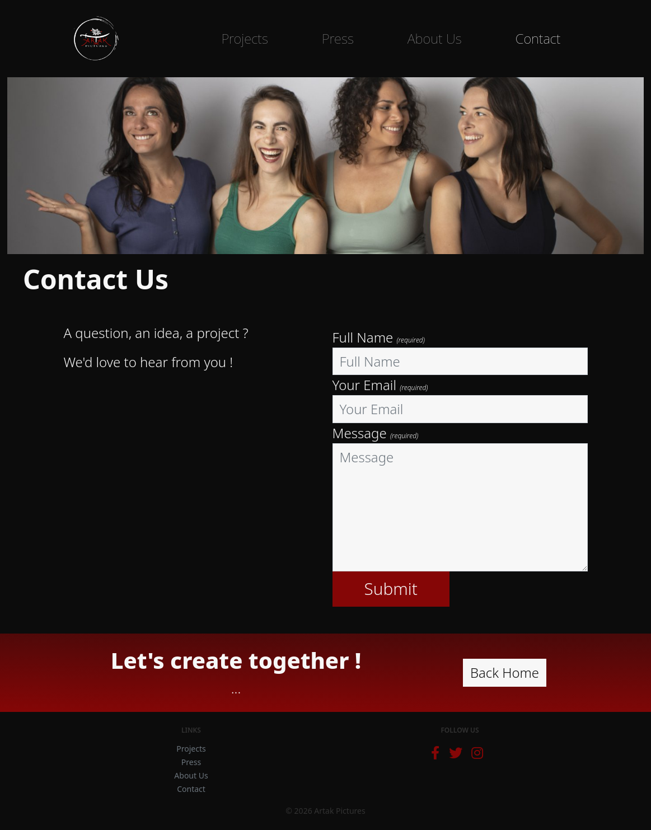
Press (338, 38)
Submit (391, 588)
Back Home (504, 672)
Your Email (380, 385)
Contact (538, 38)
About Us (435, 38)
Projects (244, 38)
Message (375, 433)
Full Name (378, 337)
